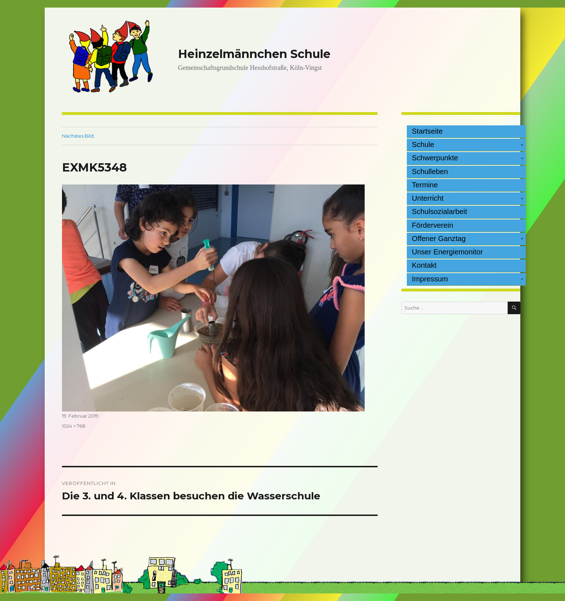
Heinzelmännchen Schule (254, 54)
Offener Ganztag (439, 238)
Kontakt (424, 265)
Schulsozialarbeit (439, 211)
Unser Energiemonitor (447, 252)
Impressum (430, 279)
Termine (425, 185)
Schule (423, 144)
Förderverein (432, 225)
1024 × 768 (73, 426)
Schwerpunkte (435, 158)
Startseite (427, 131)
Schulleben (430, 171)
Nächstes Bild (78, 136)
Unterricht (428, 198)
